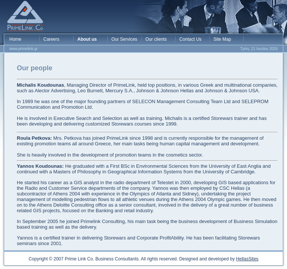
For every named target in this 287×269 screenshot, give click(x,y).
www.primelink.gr (23, 49)
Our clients (156, 39)
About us (87, 39)
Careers (51, 39)
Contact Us (190, 39)
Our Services (124, 39)
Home (15, 39)
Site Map (222, 39)
